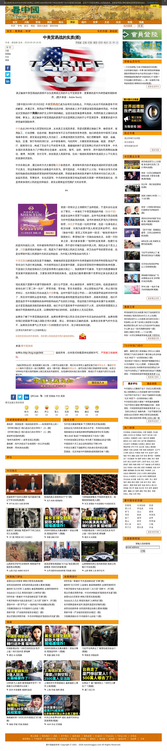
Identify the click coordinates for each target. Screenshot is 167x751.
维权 (142, 551)
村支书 (26, 571)
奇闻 (129, 22)
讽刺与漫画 (42, 26)
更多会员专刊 (153, 86)
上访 (153, 551)
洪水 (139, 522)
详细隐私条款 (152, 3)
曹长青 (140, 608)
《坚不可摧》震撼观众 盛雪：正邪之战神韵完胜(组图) (151, 313)
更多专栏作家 (153, 613)
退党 (153, 525)
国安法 (126, 522)
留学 (155, 560)
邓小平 (131, 569)
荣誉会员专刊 (132, 61)
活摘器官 (134, 519)
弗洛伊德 (126, 528)
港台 (61, 22)
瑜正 (139, 605)
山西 (11, 571)
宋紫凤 (128, 586)
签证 (133, 563)
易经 (125, 572)
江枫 (151, 605)
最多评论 (132, 464)
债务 (157, 539)
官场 (38, 22)
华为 (129, 537)
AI (89, 537)
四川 (17, 504)
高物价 (25, 724)
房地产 (126, 545)
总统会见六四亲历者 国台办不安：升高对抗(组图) (87, 428)
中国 (51, 293)
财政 (135, 545)
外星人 (126, 575)
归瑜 (151, 589)
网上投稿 (34, 736)
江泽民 (126, 534)
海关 (125, 563)
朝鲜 (139, 539)
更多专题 (155, 231)
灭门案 (12, 537)
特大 (106, 43)
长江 (131, 522)
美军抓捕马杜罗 (131, 226)
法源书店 (63, 739)
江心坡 (139, 557)
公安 (95, 571)
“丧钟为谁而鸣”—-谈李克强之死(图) (23, 440)
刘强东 (130, 548)
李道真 (140, 589)
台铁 (140, 519)
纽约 (84, 22)
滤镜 (53, 537)
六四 (155, 516)
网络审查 (132, 554)
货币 (139, 542)
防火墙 (137, 551)
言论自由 (126, 560)
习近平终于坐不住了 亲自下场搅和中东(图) (142, 476)
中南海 (137, 534)
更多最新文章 (153, 419)
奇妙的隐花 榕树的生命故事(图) (137, 83)
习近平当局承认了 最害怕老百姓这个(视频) (142, 451)
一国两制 (156, 537)
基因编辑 (130, 551)
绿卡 (145, 563)
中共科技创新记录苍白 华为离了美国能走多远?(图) (87, 440)
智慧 (137, 572)
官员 (86, 504)
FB (136, 539)
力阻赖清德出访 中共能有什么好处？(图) (25, 608)
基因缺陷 (58, 500)
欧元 (148, 542)
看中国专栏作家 (133, 581)
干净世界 (38, 739)
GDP (49, 724)
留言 (95, 43)
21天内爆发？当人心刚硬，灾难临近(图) (141, 445)
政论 (26, 26)
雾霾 (125, 551)
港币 (157, 542)
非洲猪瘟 (148, 548)
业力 (48, 500)
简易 (151, 586)
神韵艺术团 (51, 739)
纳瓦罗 (71, 224)
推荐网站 (26, 739)
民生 (150, 563)
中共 (7, 57)
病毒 (125, 516)
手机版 (78, 43)
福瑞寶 (112, 739)
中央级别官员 (109, 504)
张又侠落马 (129, 223)
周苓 (127, 595)
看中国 (26, 11)
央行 (153, 539)
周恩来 (18, 537)
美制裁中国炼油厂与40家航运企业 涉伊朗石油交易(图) (150, 359)
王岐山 (147, 528)
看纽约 (93, 739)
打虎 (141, 537)
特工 (23, 537)
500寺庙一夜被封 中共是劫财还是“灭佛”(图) (27, 597)
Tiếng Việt (122, 736)
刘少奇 (141, 569)
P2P (158, 548)
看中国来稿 (27, 346)
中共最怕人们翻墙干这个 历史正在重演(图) (142, 469)
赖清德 (153, 528)
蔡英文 (157, 545)
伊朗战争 (95, 655)
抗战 (143, 566)
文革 (135, 575)
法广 (125, 539)
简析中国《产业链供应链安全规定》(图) (25, 612)
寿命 (131, 575)
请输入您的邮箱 (143, 624)
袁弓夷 (143, 522)
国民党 (148, 525)
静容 (139, 602)
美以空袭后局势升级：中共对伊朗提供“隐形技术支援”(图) (33, 616)
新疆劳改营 (152, 557)
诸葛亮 (155, 569)
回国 (137, 563)
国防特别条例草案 (58, 571)
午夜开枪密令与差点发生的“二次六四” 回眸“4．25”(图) (32, 600)
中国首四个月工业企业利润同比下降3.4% (83, 444)
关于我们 (65, 736)
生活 (118, 22)
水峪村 (20, 571)
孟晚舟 (126, 531)
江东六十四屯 (142, 554)
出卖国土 (126, 519)
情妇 (125, 537)
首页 (15, 22)
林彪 (136, 569)
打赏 (90, 43)
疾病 (53, 500)
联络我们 (46, 736)
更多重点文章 (153, 379)
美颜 (48, 537)
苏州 (11, 690)
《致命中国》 (110, 211)
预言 (149, 572)
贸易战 (8, 54)
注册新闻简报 (132, 619)
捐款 (55, 736)
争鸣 (20, 26)
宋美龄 (126, 569)
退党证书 (122, 739)
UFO (132, 528)
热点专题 (129, 214)
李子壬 (128, 608)
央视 (139, 560)
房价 (139, 548)
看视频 (83, 739)
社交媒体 (130, 539)
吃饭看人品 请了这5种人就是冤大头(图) (141, 403)
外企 (54, 724)
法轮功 (126, 554)
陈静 (139, 595)
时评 (13, 26)
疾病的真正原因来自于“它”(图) (58, 497)
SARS (144, 557)
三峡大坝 (145, 519)
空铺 (15, 724)
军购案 (69, 571)
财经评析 (54, 26)
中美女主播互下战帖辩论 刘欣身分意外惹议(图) (86, 448)
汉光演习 (126, 525)
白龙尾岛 (132, 557)
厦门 (86, 690)
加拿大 (144, 539)
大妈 (135, 548)
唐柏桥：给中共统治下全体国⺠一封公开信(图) (28, 444)
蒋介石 (154, 566)
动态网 (133, 739)
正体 (85, 43)
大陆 (26, 22)
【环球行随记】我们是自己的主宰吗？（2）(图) (29, 428)
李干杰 (12, 504)
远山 (139, 592)
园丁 (127, 599)
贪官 (156, 534)
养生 (139, 575)
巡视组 (91, 504)
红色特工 (29, 537)
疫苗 (135, 522)
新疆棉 (152, 519)
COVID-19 (131, 516)
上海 (49, 690)
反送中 (151, 534)
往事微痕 (134, 525)
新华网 (26, 504)
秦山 (127, 602)
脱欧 (149, 539)
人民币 (143, 542)
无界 (142, 739)
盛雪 (139, 599)
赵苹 (151, 599)
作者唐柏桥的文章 (17, 420)
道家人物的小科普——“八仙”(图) (138, 413)
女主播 (133, 560)
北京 (125, 548)
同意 (155, 6)
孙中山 (148, 566)
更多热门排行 (153, 458)
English (98, 736)
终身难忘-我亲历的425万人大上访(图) (140, 396)
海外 (154, 563)
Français (110, 736)
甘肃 (21, 504)
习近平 (144, 516)
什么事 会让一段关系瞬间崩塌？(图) (139, 409)
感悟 (141, 572)
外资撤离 (17, 690)
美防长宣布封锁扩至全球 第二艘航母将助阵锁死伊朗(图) (151, 302)
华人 (143, 560)
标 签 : (9, 47)
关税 (131, 531)
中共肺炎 (126, 513)
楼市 (131, 545)
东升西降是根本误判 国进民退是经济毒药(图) (85, 604)
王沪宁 (157, 531)
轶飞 (127, 592)
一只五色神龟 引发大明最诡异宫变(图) (140, 67)
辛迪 (151, 608)
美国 (49, 22)
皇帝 (150, 569)
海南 (11, 724)
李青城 (152, 602)
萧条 (62, 690)
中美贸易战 (22, 260)
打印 (100, 43)
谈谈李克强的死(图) (16, 436)
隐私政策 (88, 736)
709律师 (148, 551)
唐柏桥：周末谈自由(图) (18, 448)
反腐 (137, 537)
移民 (147, 560)
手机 (145, 572)
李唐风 (152, 595)
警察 (90, 571)
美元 (129, 542)
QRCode (34, 396)
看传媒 (102, 739)
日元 (152, 542)
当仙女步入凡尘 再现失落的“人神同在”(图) (26, 593)
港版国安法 (151, 522)
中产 (143, 545)
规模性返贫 (27, 690)
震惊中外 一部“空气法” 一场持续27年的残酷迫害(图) (31, 604)
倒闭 (58, 690)
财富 (139, 545)
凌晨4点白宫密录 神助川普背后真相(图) (25, 581)
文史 (107, 22)
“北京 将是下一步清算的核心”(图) (138, 438)
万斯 (140, 531)
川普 (7, 51)
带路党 (87, 655)
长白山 (126, 557)
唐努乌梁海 (151, 554)
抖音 (57, 537)
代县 (15, 571)
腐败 (133, 537)
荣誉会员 (101, 365)
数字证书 (100, 571)
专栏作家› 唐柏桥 (107, 31)
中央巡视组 (99, 504)
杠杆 (125, 542)
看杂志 (74, 739)
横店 (86, 537)
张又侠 (150, 516)
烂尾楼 (59, 724)
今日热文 (12, 470)
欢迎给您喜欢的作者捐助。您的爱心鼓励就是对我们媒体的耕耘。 (46, 336)
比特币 (134, 542)
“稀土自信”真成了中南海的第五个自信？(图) (84, 436)
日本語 (133, 736)
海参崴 (147, 545)
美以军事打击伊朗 (132, 219)
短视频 (93, 537)
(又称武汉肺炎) (136, 513)
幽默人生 (131, 572)
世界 (95, 22)
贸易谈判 (150, 531)
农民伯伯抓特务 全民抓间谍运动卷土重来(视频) (28, 585)
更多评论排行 (153, 502)
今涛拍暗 (141, 586)
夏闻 (151, 592)
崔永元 (131, 534)
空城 (53, 690)
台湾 (48, 571)
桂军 (139, 566)
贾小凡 (128, 589)
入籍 (141, 563)
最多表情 (151, 464)
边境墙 (135, 531)
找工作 (92, 690)
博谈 (72, 22)
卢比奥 (155, 513)
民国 (135, 566)
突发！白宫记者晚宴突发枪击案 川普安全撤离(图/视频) (151, 257)
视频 (141, 22)
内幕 (142, 534)
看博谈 (19, 31)
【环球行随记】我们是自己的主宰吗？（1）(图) (29, 432)
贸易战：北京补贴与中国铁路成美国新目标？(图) (86, 451)
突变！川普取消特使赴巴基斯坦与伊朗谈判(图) (151, 291)
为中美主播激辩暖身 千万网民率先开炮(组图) (85, 424)
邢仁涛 (128, 605)
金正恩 (141, 528)
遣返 (129, 563)
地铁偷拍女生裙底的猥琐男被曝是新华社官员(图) (86, 432)
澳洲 (131, 566)
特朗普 (149, 513)
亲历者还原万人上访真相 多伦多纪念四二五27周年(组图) (151, 245)
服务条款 (76, 736)
